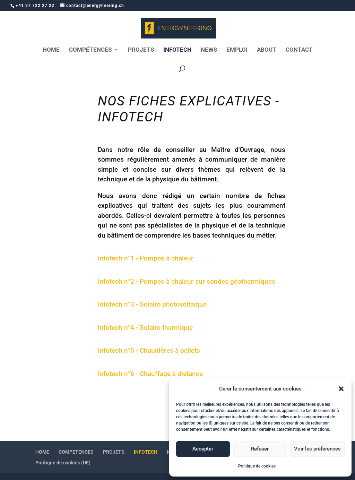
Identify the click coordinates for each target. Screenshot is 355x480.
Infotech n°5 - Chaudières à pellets (149, 350)
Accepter (202, 449)
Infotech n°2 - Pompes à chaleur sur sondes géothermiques (186, 281)
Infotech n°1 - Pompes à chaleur (145, 258)
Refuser (260, 449)
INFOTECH (177, 50)
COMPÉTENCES (90, 50)
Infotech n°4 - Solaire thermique (145, 328)
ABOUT (266, 50)
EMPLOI (237, 50)
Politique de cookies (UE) (62, 462)
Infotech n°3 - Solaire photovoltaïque (152, 304)
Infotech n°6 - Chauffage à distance (150, 374)
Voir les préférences (317, 449)
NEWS (209, 50)
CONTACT (299, 50)
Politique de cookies (257, 466)
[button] (341, 388)
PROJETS (141, 50)
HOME (51, 50)
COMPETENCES (76, 452)
